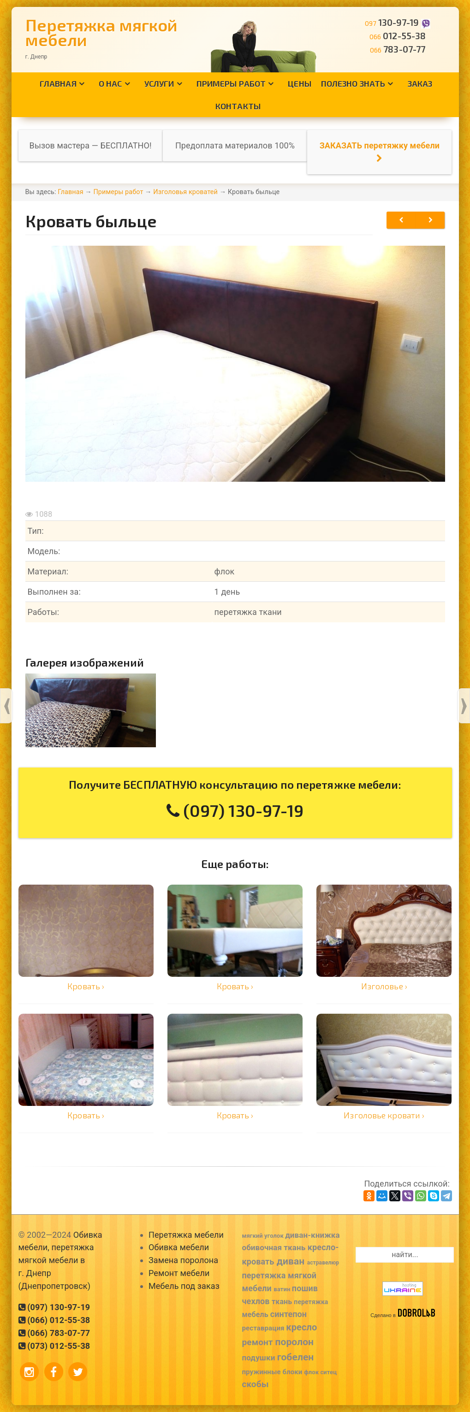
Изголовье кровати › (384, 1115)
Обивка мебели (179, 1247)
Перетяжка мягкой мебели (101, 32)
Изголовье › (384, 986)
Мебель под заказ (184, 1286)
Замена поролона (183, 1260)
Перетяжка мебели (186, 1235)
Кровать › (85, 986)
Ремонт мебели (179, 1273)
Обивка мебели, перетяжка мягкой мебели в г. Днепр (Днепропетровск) (60, 1260)
